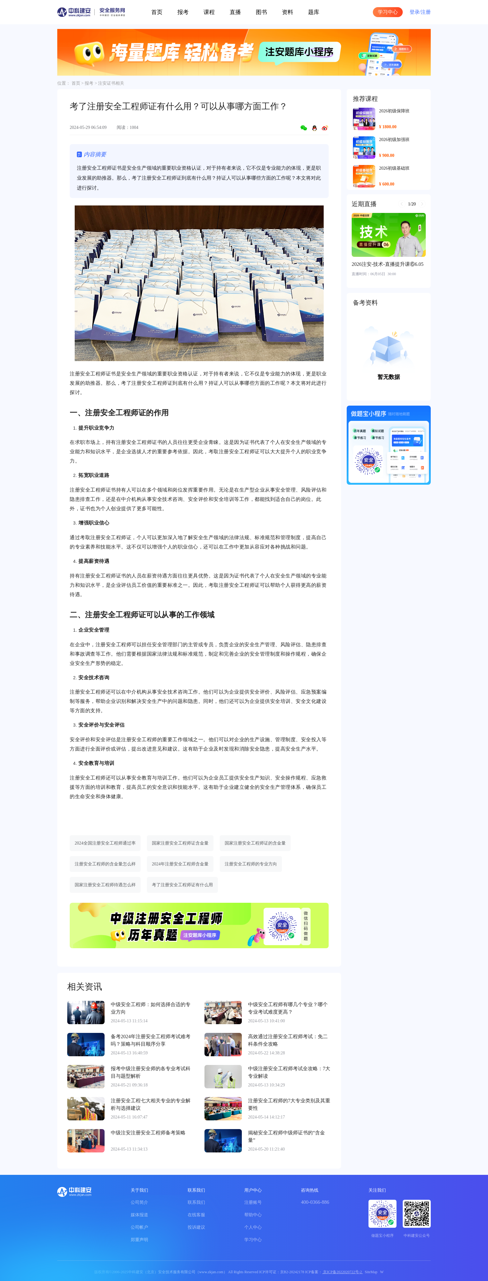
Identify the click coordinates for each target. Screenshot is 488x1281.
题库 (313, 12)
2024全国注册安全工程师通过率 (105, 843)
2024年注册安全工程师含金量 (180, 864)
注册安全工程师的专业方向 (251, 864)
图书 (261, 12)
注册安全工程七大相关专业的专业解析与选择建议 (150, 1104)
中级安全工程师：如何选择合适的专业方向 (150, 1008)
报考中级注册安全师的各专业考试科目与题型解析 (150, 1072)
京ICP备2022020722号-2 (342, 1272)
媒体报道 (139, 1215)
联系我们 (196, 1202)
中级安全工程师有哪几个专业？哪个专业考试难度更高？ (288, 1008)
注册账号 (253, 1202)
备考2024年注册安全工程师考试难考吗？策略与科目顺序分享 (150, 1040)
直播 (235, 12)
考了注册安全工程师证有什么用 (182, 885)
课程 (209, 12)
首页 (156, 12)
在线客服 (196, 1215)
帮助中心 (253, 1215)
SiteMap (371, 1272)
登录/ (415, 12)
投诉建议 (196, 1227)
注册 (426, 12)
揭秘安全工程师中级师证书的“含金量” (286, 1136)
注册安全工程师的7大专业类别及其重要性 (289, 1104)
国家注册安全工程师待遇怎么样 (105, 885)
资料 (287, 12)
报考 (183, 12)
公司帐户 (139, 1227)
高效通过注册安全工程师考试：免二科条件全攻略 (288, 1040)
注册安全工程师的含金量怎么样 (105, 864)
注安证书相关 (111, 83)
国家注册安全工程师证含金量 (180, 843)
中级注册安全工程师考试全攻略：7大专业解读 (289, 1072)
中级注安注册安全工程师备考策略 (148, 1132)
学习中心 (388, 12)
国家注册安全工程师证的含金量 (255, 843)
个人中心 (253, 1227)
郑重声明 (139, 1239)
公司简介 (139, 1202)
